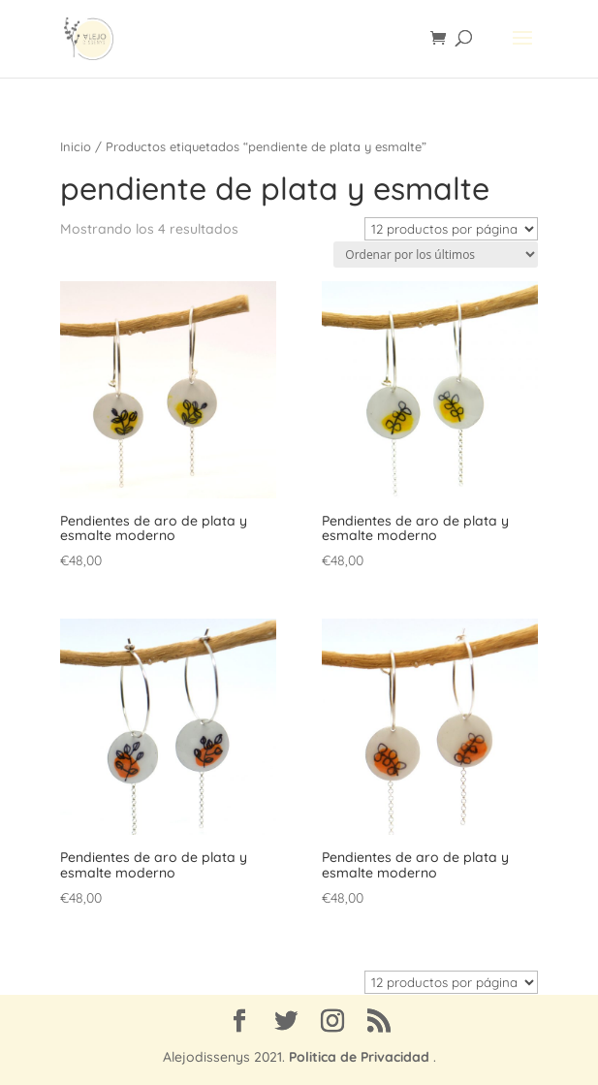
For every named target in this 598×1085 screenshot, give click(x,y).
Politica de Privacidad (359, 1057)
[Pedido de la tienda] (435, 254)
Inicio (75, 146)
